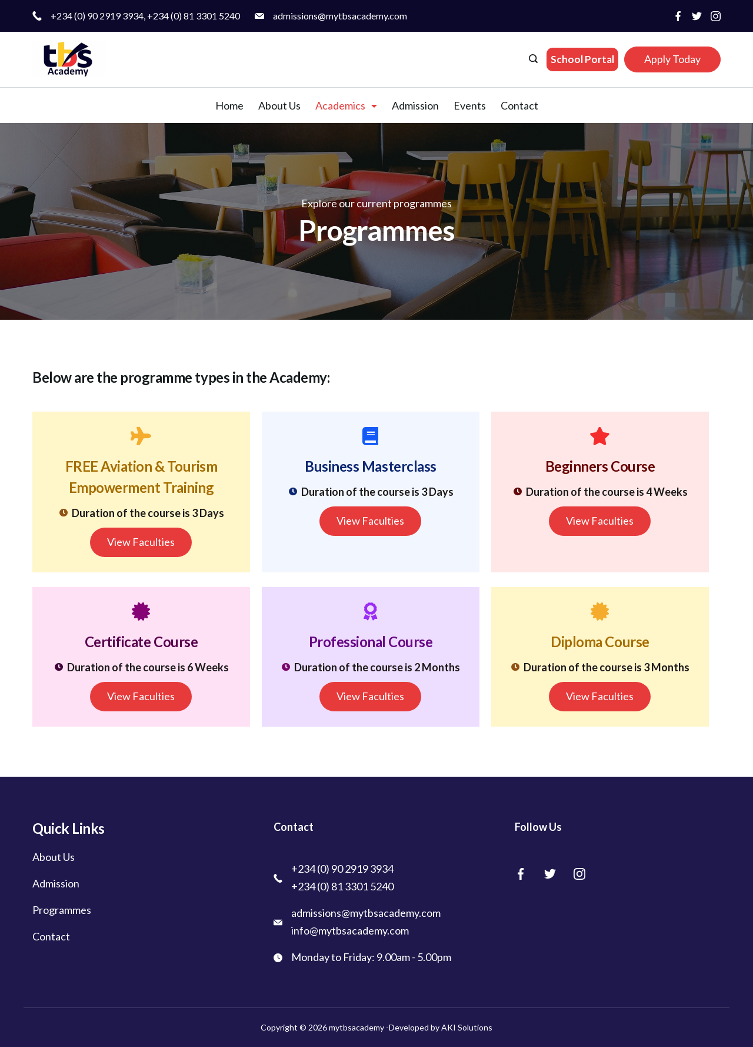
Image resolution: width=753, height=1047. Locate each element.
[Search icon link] (535, 59)
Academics (346, 105)
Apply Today (672, 58)
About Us (279, 105)
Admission (415, 105)
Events (470, 105)
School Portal (582, 59)
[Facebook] (678, 16)
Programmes (61, 909)
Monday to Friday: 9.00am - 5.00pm (371, 956)
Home (229, 105)
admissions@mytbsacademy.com (340, 15)
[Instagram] (716, 16)
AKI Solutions (465, 1027)
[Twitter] (697, 16)
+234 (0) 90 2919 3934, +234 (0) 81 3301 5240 (145, 15)
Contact (519, 105)
